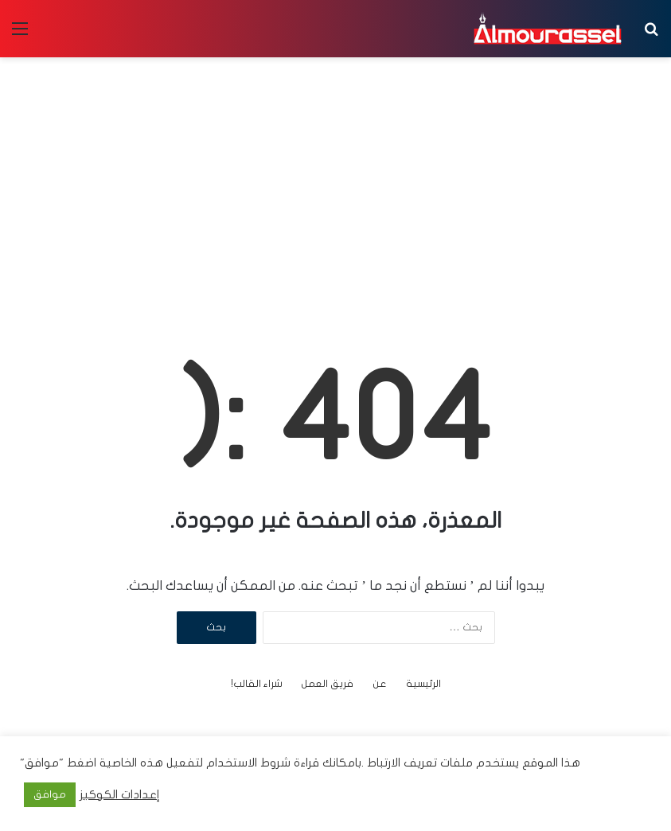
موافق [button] (49, 794)
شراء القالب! (257, 683)
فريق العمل (327, 683)
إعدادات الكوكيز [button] (120, 795)
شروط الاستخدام (247, 763)
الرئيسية (423, 683)
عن (380, 683)
